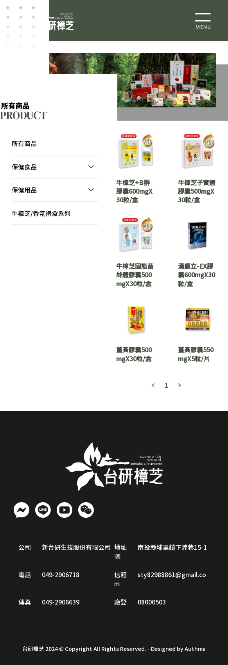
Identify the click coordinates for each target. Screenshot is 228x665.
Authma (195, 649)
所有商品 (24, 143)
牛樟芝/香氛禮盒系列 (41, 213)
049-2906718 (60, 574)
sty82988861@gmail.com (160, 579)
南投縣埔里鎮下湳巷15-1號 (160, 551)
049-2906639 (60, 601)
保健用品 (24, 189)
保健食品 (24, 166)
